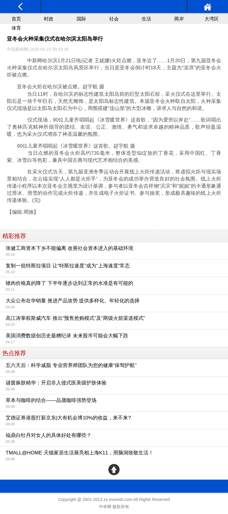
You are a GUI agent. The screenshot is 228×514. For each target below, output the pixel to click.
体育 (16, 28)
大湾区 (212, 18)
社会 (114, 18)
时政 (48, 18)
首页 (16, 18)
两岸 (179, 18)
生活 (146, 18)
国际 (81, 18)
